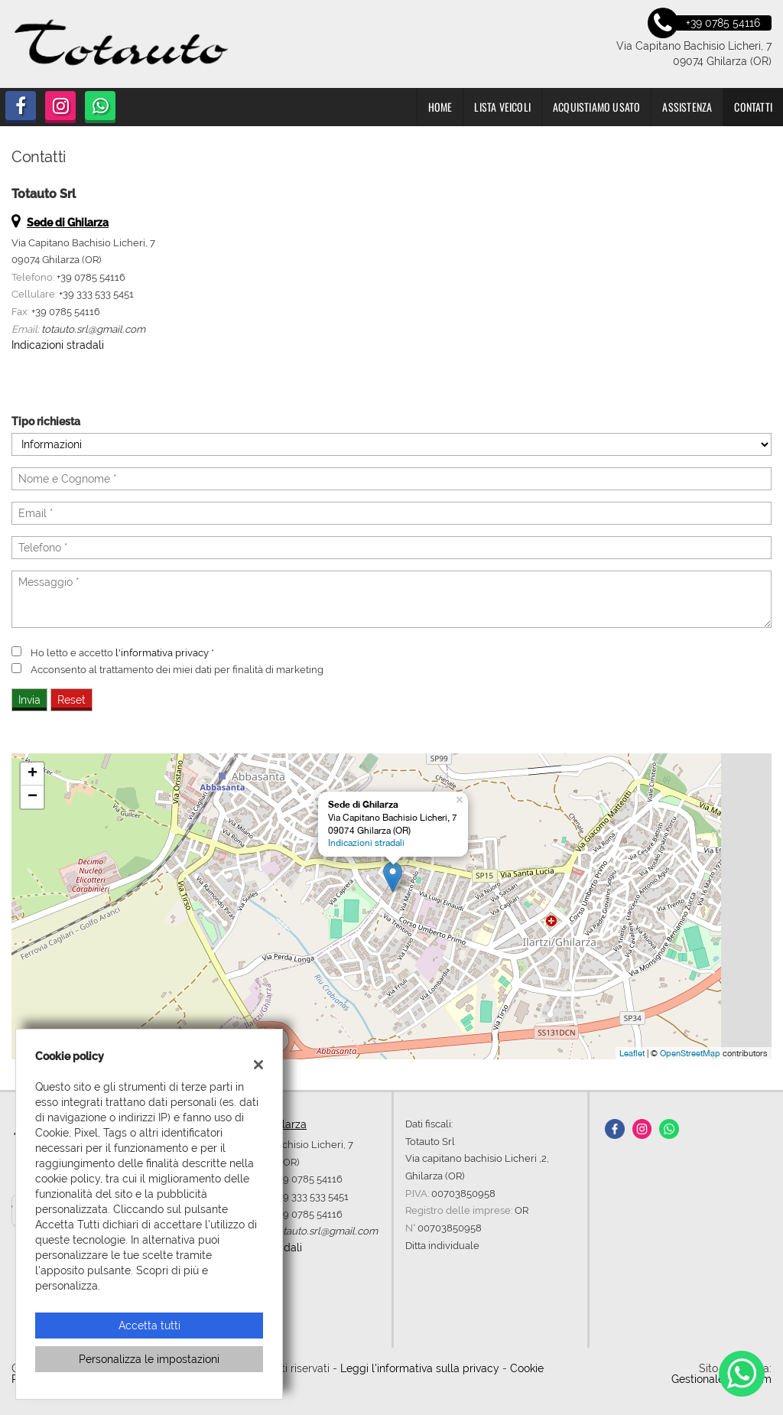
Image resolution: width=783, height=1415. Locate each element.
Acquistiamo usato (596, 107)
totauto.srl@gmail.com (93, 329)
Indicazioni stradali (57, 345)
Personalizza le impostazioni (149, 1359)
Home (440, 107)
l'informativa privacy (162, 652)
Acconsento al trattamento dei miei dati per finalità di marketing (177, 669)
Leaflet (632, 1053)
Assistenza (687, 107)
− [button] (32, 797)
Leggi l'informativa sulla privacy (419, 1368)
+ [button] (32, 774)
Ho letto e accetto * (122, 652)
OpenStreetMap (690, 1053)
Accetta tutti (149, 1325)
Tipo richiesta (45, 421)
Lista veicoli (502, 107)
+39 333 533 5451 (96, 294)
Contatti (753, 107)
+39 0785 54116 (91, 277)
